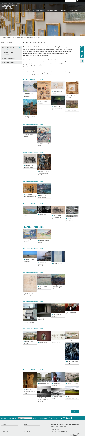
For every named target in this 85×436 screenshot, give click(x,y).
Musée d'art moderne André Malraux (10, 3)
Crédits (26, 424)
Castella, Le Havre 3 (72, 340)
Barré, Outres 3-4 (29, 322)
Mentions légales (6, 428)
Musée (27, 10)
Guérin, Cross (42, 214)
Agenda (64, 10)
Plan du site (5, 431)
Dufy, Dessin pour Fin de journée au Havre (57, 217)
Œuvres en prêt (9, 52)
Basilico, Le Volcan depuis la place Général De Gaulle (44, 399)
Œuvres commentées (8, 58)
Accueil (3, 37)
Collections (38, 10)
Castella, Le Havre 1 (72, 383)
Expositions (52, 10)
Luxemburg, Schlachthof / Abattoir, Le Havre (29, 391)
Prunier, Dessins (71, 110)
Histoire (6, 55)
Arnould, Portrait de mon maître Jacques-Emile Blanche (43, 173)
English (58, 1)
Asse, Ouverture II (58, 263)
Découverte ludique (8, 62)
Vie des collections (20, 37)
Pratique (74, 10)
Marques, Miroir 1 (43, 342)
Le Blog (3, 418)
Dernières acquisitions (11, 50)
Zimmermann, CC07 (44, 383)
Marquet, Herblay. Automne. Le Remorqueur (29, 95)
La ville (3, 424)
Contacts (26, 428)
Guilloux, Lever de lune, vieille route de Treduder (57, 108)
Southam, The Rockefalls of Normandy (42, 264)
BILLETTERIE (48, 1)
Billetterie (27, 431)
